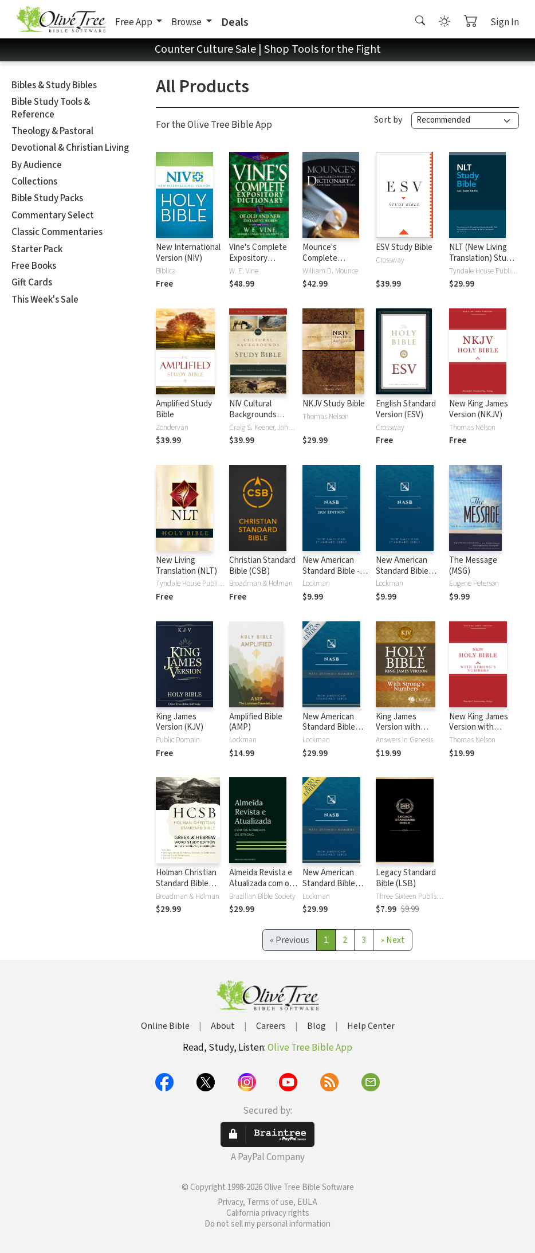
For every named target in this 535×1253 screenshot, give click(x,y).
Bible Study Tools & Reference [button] (50, 108)
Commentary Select (52, 215)
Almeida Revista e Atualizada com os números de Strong (263, 883)
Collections (34, 182)
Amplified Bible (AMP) (255, 722)
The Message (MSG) (473, 565)
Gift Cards (31, 282)
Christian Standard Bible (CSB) (262, 565)
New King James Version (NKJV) (478, 409)
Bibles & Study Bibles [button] (54, 85)
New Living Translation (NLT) (186, 565)
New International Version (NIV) (188, 252)
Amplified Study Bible (184, 409)
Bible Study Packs (47, 198)
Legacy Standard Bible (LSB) (406, 878)
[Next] (392, 940)
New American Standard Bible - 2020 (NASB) (331, 571)
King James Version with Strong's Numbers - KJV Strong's (408, 733)
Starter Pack (36, 249)
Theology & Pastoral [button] (52, 131)
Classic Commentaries (57, 232)
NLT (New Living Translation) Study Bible (482, 258)
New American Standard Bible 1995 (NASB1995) (406, 571)
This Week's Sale (44, 300)
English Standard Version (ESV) (406, 409)
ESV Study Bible (404, 247)
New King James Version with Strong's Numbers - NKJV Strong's (481, 733)
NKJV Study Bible (333, 404)
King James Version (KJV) (179, 722)
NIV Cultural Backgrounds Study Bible (253, 415)
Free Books (33, 266)
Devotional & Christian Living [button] (70, 148)
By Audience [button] (36, 165)
